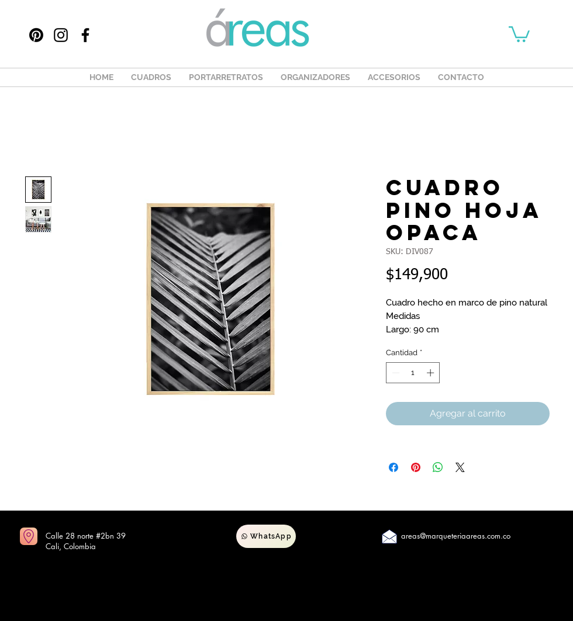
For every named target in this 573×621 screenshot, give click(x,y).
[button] (519, 33)
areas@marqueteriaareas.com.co (455, 535)
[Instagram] (60, 35)
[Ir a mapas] (28, 536)
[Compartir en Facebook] (393, 467)
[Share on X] (460, 467)
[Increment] (431, 373)
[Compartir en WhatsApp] (438, 467)
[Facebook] (85, 35)
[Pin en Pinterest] (416, 467)
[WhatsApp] (266, 536)
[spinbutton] (413, 373)
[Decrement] (395, 373)
